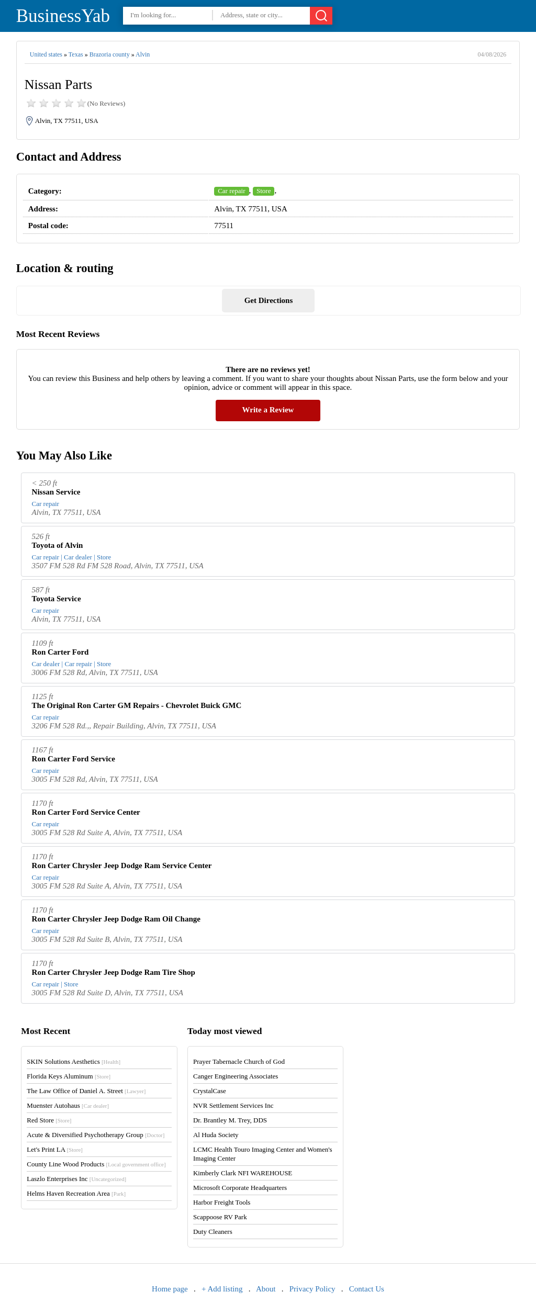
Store (263, 191)
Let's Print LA (54, 1149)
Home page (170, 1289)
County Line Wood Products (96, 1164)
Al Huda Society (216, 1135)
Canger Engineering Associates (235, 1076)
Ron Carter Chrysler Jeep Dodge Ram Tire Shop (113, 972)
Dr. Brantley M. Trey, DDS (230, 1120)
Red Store (49, 1120)
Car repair (231, 191)
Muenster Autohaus (68, 1105)
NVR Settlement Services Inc (233, 1105)
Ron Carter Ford (60, 652)
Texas (76, 54)
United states (46, 54)
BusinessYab (63, 16)
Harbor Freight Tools (221, 1202)
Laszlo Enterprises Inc (76, 1179)
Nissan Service (56, 492)
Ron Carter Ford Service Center (86, 812)
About (266, 1289)
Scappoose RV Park (220, 1217)
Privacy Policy (312, 1289)
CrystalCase (209, 1091)
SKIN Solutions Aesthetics (73, 1061)
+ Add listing (222, 1289)
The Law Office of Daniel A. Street (86, 1091)
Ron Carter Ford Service (73, 759)
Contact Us (366, 1289)
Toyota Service (56, 598)
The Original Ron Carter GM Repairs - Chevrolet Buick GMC (137, 705)
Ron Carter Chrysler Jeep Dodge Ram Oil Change (116, 919)
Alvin (143, 54)
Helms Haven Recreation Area (76, 1193)
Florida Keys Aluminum (68, 1076)
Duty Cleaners (212, 1231)
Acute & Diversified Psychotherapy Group (95, 1135)
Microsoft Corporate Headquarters (240, 1188)
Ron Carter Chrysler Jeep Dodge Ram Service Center (122, 865)
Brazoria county (110, 54)
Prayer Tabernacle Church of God (239, 1061)
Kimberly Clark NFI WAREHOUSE (242, 1173)
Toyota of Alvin (57, 545)
